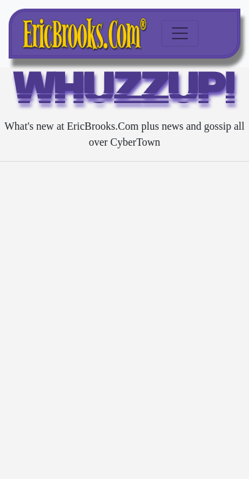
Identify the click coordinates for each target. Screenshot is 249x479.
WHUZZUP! (124, 91)
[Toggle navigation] (180, 33)
